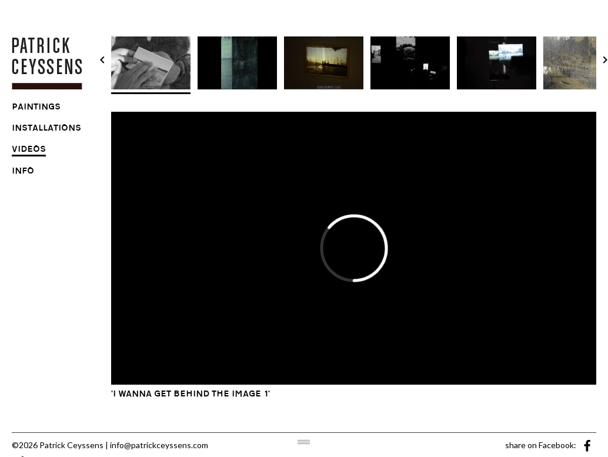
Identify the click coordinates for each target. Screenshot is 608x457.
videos (29, 150)
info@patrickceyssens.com (159, 445)
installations (46, 129)
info (23, 172)
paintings (36, 108)
